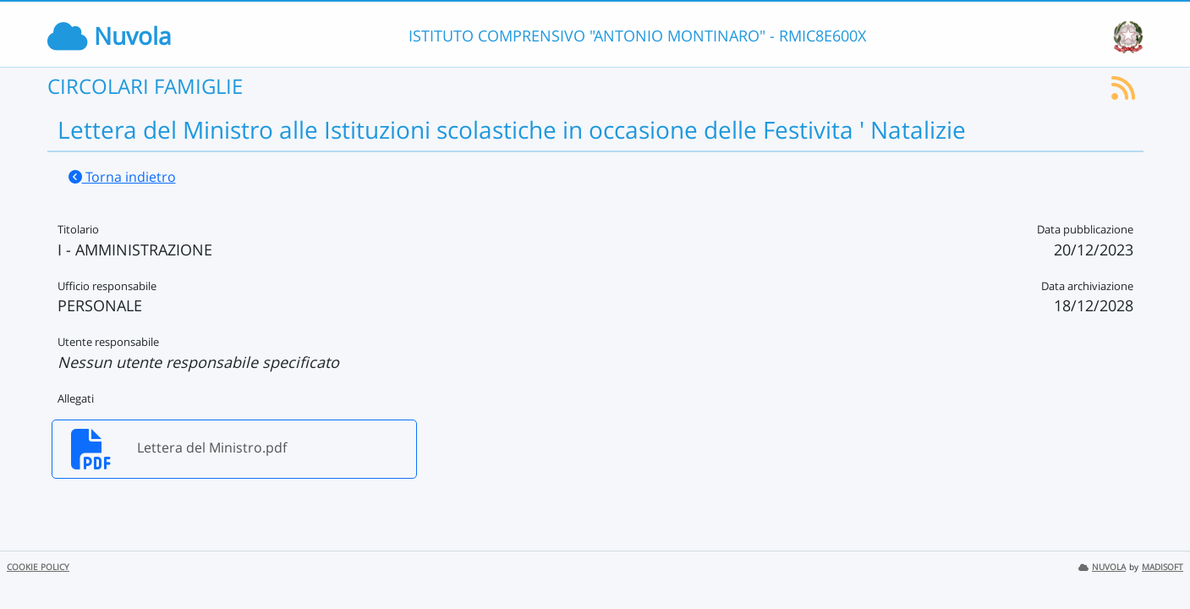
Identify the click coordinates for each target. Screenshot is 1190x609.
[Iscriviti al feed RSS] (1123, 93)
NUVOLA (1102, 567)
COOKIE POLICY (38, 567)
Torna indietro (122, 176)
